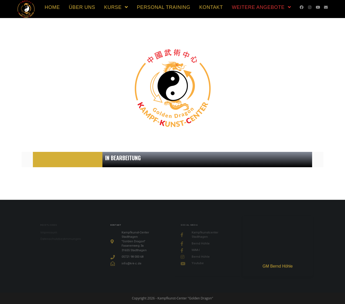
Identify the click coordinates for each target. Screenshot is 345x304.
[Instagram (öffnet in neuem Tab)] (310, 7)
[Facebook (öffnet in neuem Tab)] (302, 7)
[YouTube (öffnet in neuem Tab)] (318, 7)
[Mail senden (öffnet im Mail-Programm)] (326, 7)
